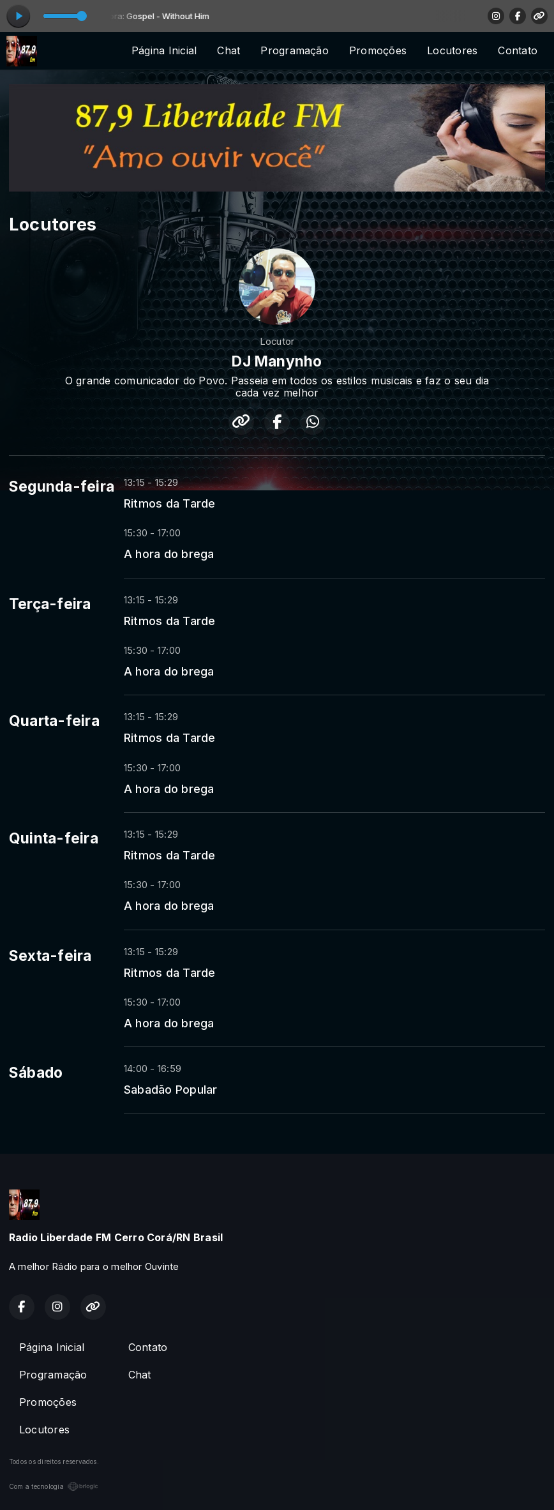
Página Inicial (164, 50)
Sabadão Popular (171, 1089)
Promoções (378, 50)
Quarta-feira (54, 721)
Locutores (452, 50)
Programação (294, 50)
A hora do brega (169, 554)
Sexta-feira (50, 956)
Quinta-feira (53, 838)
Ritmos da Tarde (170, 503)
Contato (517, 50)
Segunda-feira (61, 486)
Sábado (36, 1073)
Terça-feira (50, 604)
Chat (228, 50)
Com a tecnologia (53, 1486)
